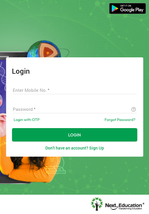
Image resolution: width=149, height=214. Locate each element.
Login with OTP (26, 119)
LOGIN (74, 135)
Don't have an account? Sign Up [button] (74, 148)
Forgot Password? (120, 119)
